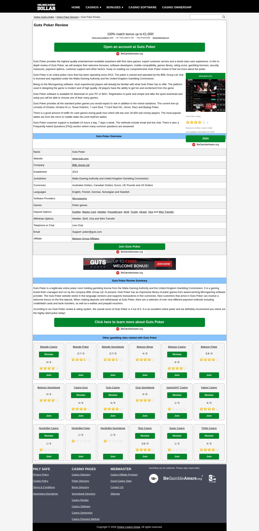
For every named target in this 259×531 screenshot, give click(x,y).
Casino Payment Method (86, 519)
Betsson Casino (177, 346)
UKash (143, 211)
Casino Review (80, 500)
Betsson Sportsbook (48, 387)
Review (48, 354)
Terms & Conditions (44, 487)
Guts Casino (113, 387)
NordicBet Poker (81, 428)
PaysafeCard (114, 211)
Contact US (117, 487)
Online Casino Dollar (128, 526)
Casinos (92, 7)
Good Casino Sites (121, 480)
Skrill (126, 211)
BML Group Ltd (80, 165)
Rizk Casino (145, 428)
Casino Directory (81, 474)
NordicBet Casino (49, 428)
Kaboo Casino (209, 387)
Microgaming (79, 198)
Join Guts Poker (129, 246)
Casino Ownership (177, 7)
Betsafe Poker (81, 346)
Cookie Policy (40, 480)
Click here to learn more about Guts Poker (129, 322)
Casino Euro (81, 387)
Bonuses (114, 7)
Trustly (134, 211)
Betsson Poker (209, 346)
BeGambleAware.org (161, 38)
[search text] (206, 16)
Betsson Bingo (145, 346)
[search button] (223, 16)
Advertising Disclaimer (45, 493)
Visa (150, 211)
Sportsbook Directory (83, 493)
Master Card (89, 211)
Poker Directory (80, 480)
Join (205, 138)
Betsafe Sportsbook (113, 346)
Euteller (76, 211)
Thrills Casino (209, 428)
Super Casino (177, 428)
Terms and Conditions (100, 38)
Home (76, 7)
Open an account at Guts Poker (129, 47)
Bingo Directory (80, 487)
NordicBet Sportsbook (113, 428)
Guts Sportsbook (145, 387)
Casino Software (143, 7)
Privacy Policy (41, 474)
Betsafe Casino (48, 346)
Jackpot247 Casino (177, 387)
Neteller (102, 211)
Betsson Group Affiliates (85, 238)
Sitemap (115, 493)
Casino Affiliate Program (124, 474)
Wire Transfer (166, 211)
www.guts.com (205, 76)
